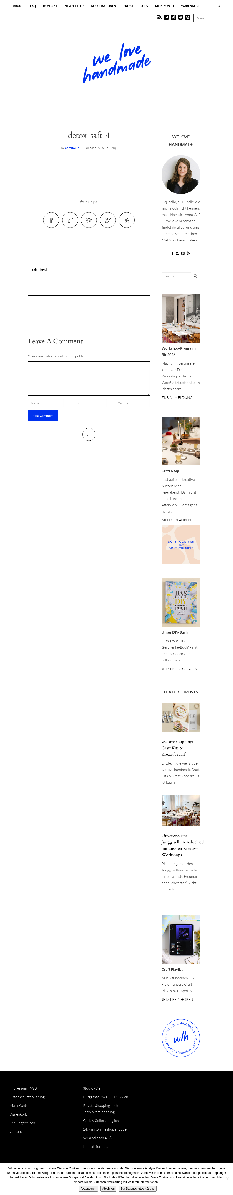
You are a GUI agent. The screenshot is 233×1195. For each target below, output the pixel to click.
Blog (69, 112)
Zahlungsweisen (22, 1123)
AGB (33, 1088)
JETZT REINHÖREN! (178, 999)
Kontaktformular (96, 1146)
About (18, 6)
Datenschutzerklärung (27, 1097)
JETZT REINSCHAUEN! (180, 668)
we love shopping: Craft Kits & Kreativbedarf (177, 748)
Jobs (144, 6)
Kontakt (50, 6)
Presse (128, 6)
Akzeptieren (88, 1188)
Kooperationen (103, 6)
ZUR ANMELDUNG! (178, 397)
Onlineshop (156, 112)
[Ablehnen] (227, 1179)
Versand (16, 1131)
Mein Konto (164, 6)
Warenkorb (190, 6)
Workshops (108, 112)
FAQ (33, 6)
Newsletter (74, 6)
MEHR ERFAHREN (176, 520)
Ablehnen (108, 1188)
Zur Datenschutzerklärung (138, 1188)
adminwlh (72, 148)
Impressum (18, 1088)
